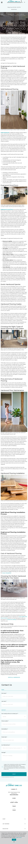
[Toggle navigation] (2, 2)
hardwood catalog (11, 619)
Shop (14, 818)
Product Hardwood (20, 14)
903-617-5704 (14, 9)
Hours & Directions (14, 794)
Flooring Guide (11, 14)
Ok (14, 839)
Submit (14, 774)
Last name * (3, 701)
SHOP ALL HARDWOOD (14, 677)
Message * (3, 752)
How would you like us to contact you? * (9, 713)
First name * (4, 693)
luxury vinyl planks (6, 573)
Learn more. (19, 837)
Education (14, 828)
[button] (22, 2)
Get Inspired (14, 823)
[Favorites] (24, 2)
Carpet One (3, 14)
